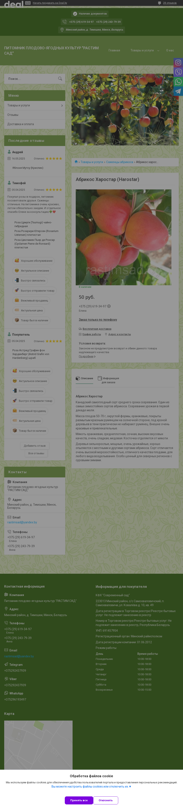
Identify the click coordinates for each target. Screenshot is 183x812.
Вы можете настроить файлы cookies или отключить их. (90, 786)
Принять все (79, 800)
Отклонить (106, 800)
